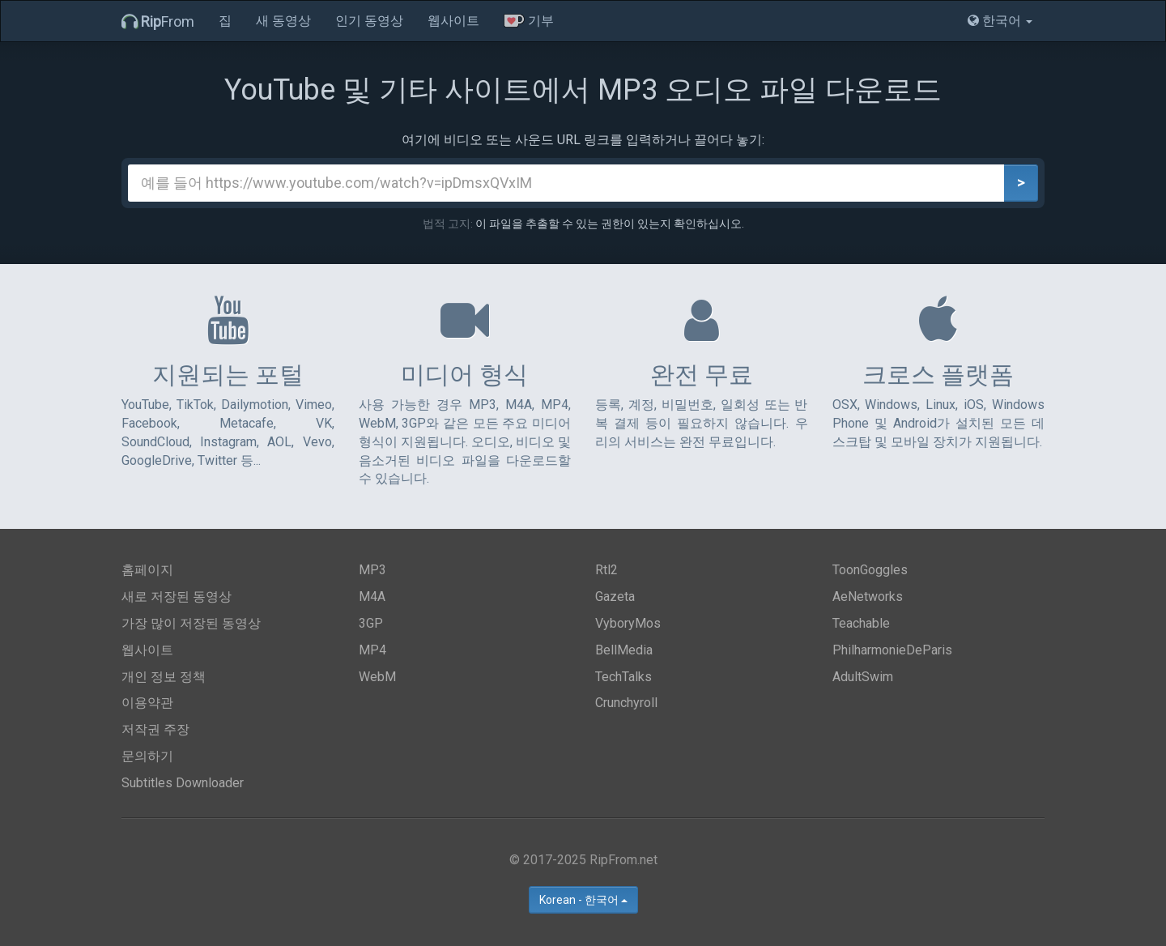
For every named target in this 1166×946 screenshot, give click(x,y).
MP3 (372, 569)
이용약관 (147, 702)
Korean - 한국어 (583, 899)
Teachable (861, 623)
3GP (371, 623)
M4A (372, 596)
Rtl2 (606, 569)
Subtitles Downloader (182, 782)
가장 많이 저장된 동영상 (191, 623)
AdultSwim (862, 676)
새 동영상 (283, 20)
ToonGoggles (870, 569)
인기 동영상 (369, 20)
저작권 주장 (155, 729)
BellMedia (624, 650)
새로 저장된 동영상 (176, 596)
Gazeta (615, 596)
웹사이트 (453, 20)
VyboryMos (628, 623)
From (157, 21)
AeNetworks (867, 596)
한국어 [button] (1000, 20)
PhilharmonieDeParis (892, 650)
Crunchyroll (626, 702)
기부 (529, 20)
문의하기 (147, 756)
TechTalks (623, 676)
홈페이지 (147, 569)
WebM (377, 676)
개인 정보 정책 (163, 676)
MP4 (372, 650)
